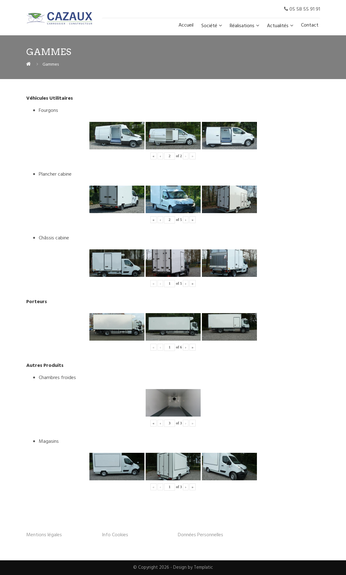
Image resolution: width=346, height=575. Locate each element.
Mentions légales (44, 535)
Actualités (277, 26)
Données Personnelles (200, 535)
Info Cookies (115, 535)
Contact (309, 25)
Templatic (203, 567)
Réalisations (242, 26)
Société (209, 26)
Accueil (185, 25)
